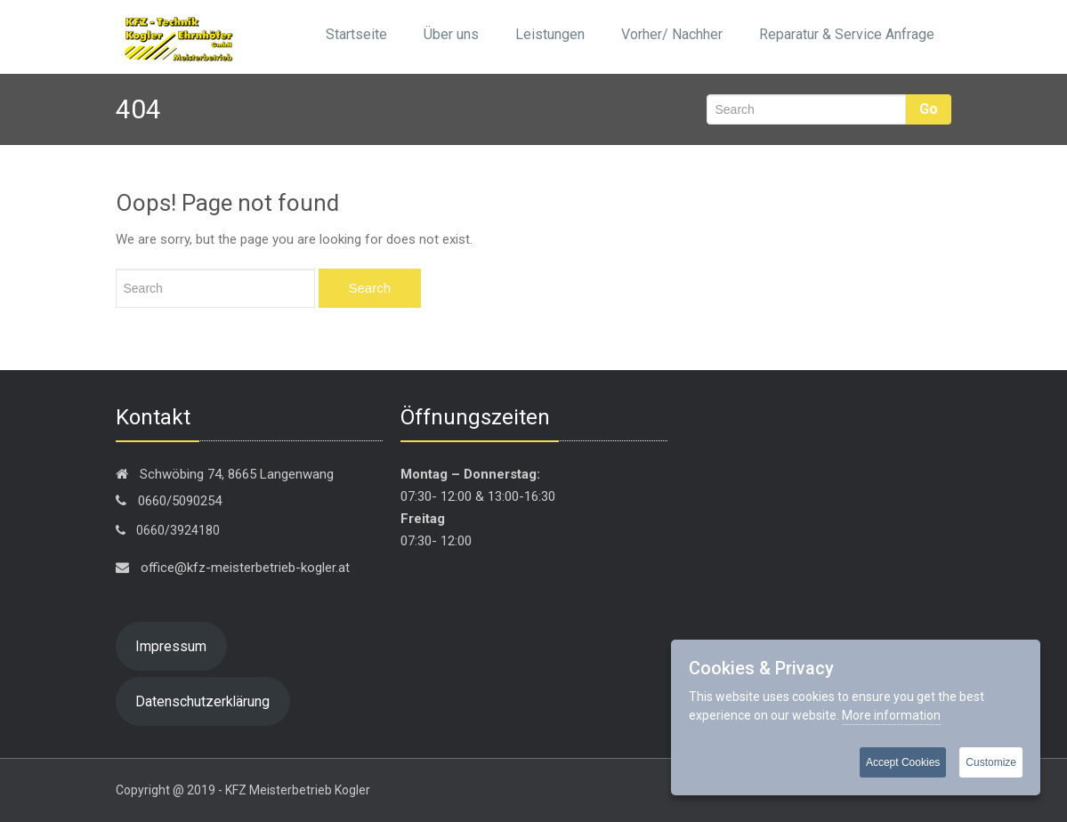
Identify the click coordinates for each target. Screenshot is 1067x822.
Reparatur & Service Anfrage (846, 34)
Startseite (356, 34)
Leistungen (550, 34)
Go (928, 109)
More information (891, 715)
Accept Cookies (903, 762)
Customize (991, 762)
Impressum (170, 646)
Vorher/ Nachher (672, 34)
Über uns (451, 34)
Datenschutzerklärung (202, 701)
